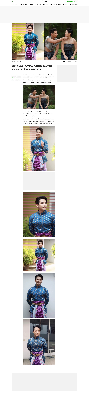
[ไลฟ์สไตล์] (32, 4)
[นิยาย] (51, 4)
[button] (12, 80)
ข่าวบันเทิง (69, 61)
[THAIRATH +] (71, 4)
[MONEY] (59, 4)
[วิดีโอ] (16, 4)
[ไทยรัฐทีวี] (27, 4)
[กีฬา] (37, 4)
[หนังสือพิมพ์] (21, 4)
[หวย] (47, 4)
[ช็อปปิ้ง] (55, 4)
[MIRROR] (64, 4)
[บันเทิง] (40, 4)
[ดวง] (44, 4)
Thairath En (70, 1)
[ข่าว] (12, 4)
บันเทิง (64, 61)
